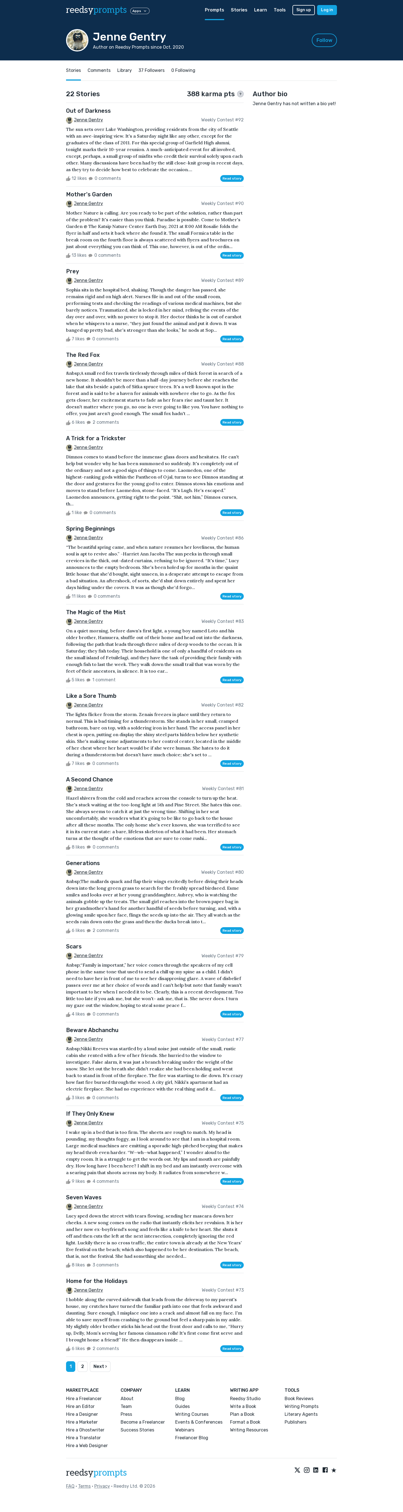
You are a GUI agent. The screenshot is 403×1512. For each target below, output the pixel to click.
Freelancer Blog (191, 1437)
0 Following (183, 70)
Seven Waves (84, 1197)
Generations (83, 863)
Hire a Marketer (82, 1422)
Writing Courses (191, 1414)
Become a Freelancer (143, 1422)
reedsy (96, 1473)
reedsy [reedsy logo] (96, 10)
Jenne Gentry (88, 120)
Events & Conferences (198, 1422)
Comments (99, 70)
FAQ (70, 1486)
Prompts (214, 10)
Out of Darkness (88, 110)
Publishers (295, 1422)
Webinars (184, 1430)
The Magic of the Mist (96, 612)
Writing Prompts (301, 1406)
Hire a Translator (83, 1437)
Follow (324, 40)
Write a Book (243, 1406)
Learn (260, 10)
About (127, 1398)
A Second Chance (89, 779)
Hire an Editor (80, 1406)
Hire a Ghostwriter (85, 1430)
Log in (327, 10)
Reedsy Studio (245, 1398)
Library (124, 70)
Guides (182, 1406)
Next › (100, 1366)
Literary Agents (301, 1414)
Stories (239, 10)
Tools (280, 10)
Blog (180, 1398)
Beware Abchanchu (92, 1030)
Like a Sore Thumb (91, 696)
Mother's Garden (89, 194)
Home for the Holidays (97, 1281)
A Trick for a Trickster (96, 438)
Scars (74, 946)
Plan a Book (242, 1414)
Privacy (102, 1486)
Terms (84, 1486)
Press (126, 1414)
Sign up (303, 10)
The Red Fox (83, 355)
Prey (72, 271)
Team (126, 1406)
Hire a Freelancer (84, 1398)
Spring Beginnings (90, 528)
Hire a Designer (82, 1414)
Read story (232, 178)
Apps (139, 11)
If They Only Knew (90, 1113)
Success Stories (137, 1430)
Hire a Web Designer (87, 1445)
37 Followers (152, 70)
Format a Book (245, 1422)
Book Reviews (299, 1398)
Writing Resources (249, 1430)
